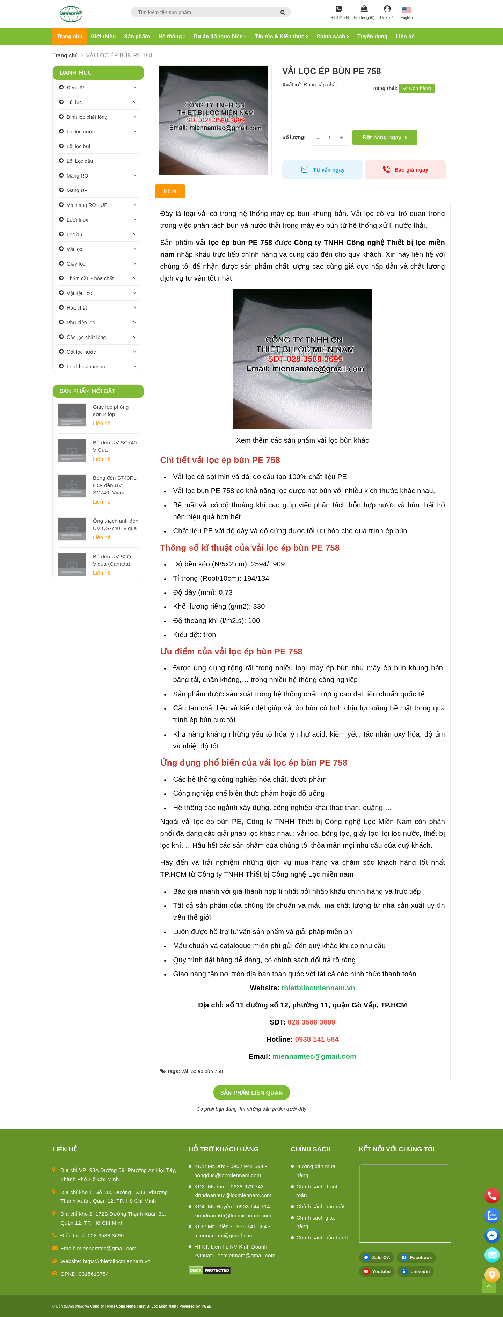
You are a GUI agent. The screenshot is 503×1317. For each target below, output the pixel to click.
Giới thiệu (103, 36)
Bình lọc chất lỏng (87, 117)
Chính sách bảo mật (321, 1206)
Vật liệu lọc (79, 293)
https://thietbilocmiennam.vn (117, 1261)
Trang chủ (69, 36)
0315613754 (94, 1274)
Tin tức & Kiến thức (281, 36)
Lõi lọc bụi (78, 146)
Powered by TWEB (196, 1306)
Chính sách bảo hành (322, 1237)
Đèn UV (76, 88)
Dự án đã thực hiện (220, 36)
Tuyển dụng (372, 36)
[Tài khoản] (387, 13)
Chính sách (332, 36)
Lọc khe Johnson (86, 366)
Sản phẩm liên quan (251, 1093)
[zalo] (492, 1215)
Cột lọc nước (81, 352)
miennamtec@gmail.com (107, 1248)
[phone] (492, 1195)
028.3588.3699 (106, 1235)
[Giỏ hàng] (364, 13)
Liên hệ (405, 36)
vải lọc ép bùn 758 (202, 1071)
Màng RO (77, 176)
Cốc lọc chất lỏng (86, 337)
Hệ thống (171, 36)
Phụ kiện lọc (81, 322)
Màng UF (77, 190)
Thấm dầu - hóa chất (90, 278)
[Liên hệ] (492, 1275)
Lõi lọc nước (81, 132)
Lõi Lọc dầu (80, 161)
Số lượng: (294, 137)
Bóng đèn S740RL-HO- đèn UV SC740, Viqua (115, 485)
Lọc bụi (75, 234)
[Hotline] (339, 13)
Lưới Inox (77, 220)
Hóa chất (77, 308)
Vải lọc (74, 249)
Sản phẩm (137, 36)
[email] (492, 1235)
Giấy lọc (76, 264)
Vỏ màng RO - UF (87, 205)
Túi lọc (74, 102)
